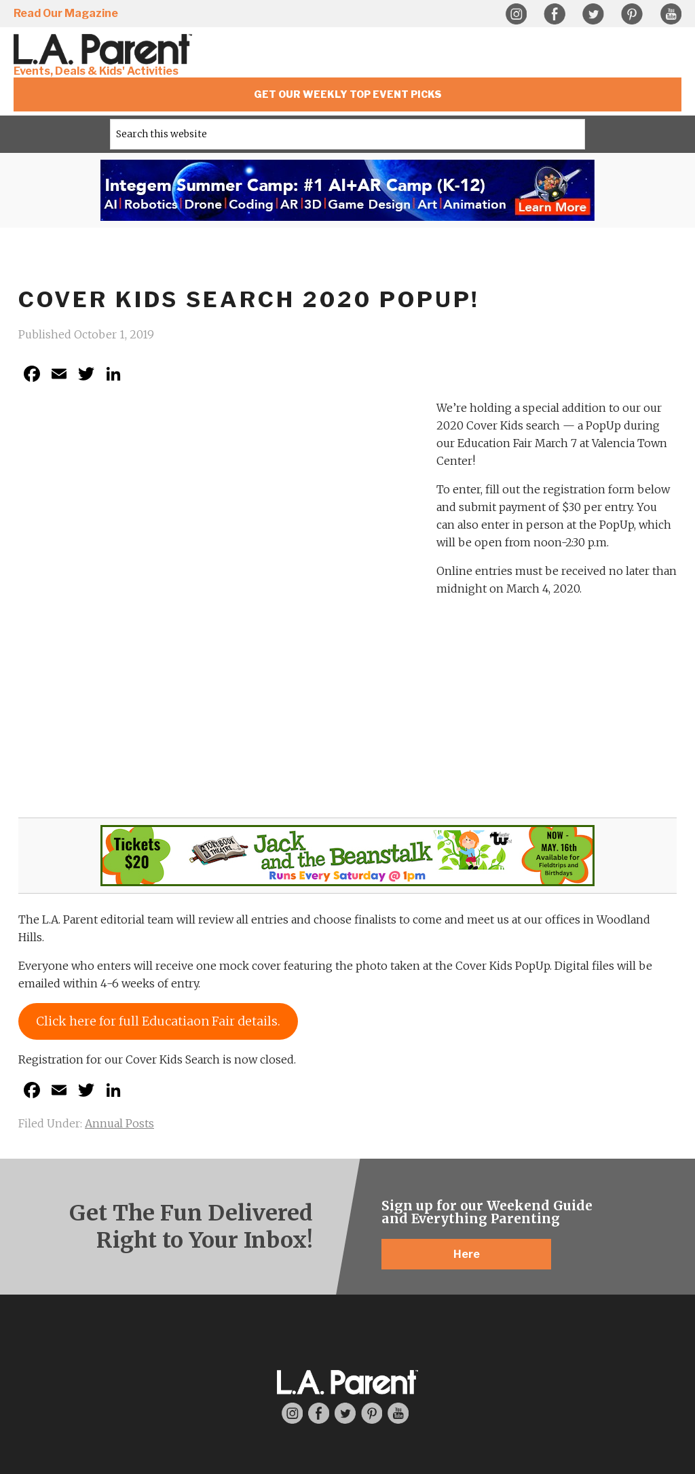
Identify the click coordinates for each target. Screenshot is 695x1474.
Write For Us (291, 1284)
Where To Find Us (179, 1294)
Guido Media (407, 1385)
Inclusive (403, 1250)
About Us (67, 1233)
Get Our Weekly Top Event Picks (348, 94)
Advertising (628, 1233)
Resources (403, 1233)
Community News (516, 1303)
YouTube (670, 14)
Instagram (516, 14)
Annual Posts (119, 832)
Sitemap (348, 1375)
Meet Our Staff (67, 1267)
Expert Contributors (291, 1301)
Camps (404, 1284)
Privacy (310, 1375)
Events (516, 1269)
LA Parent (179, 1233)
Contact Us (66, 1284)
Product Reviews (291, 1267)
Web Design (285, 1385)
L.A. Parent (105, 49)
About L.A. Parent (66, 1250)
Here (466, 962)
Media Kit (628, 1267)
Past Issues (179, 1311)
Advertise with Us (628, 1250)
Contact (385, 1375)
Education (404, 1267)
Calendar (516, 1286)
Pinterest (632, 14)
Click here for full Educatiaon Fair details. (158, 729)
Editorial (291, 1233)
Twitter (593, 14)
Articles (291, 1250)
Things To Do (516, 1243)
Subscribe (179, 1277)
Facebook (554, 14)
